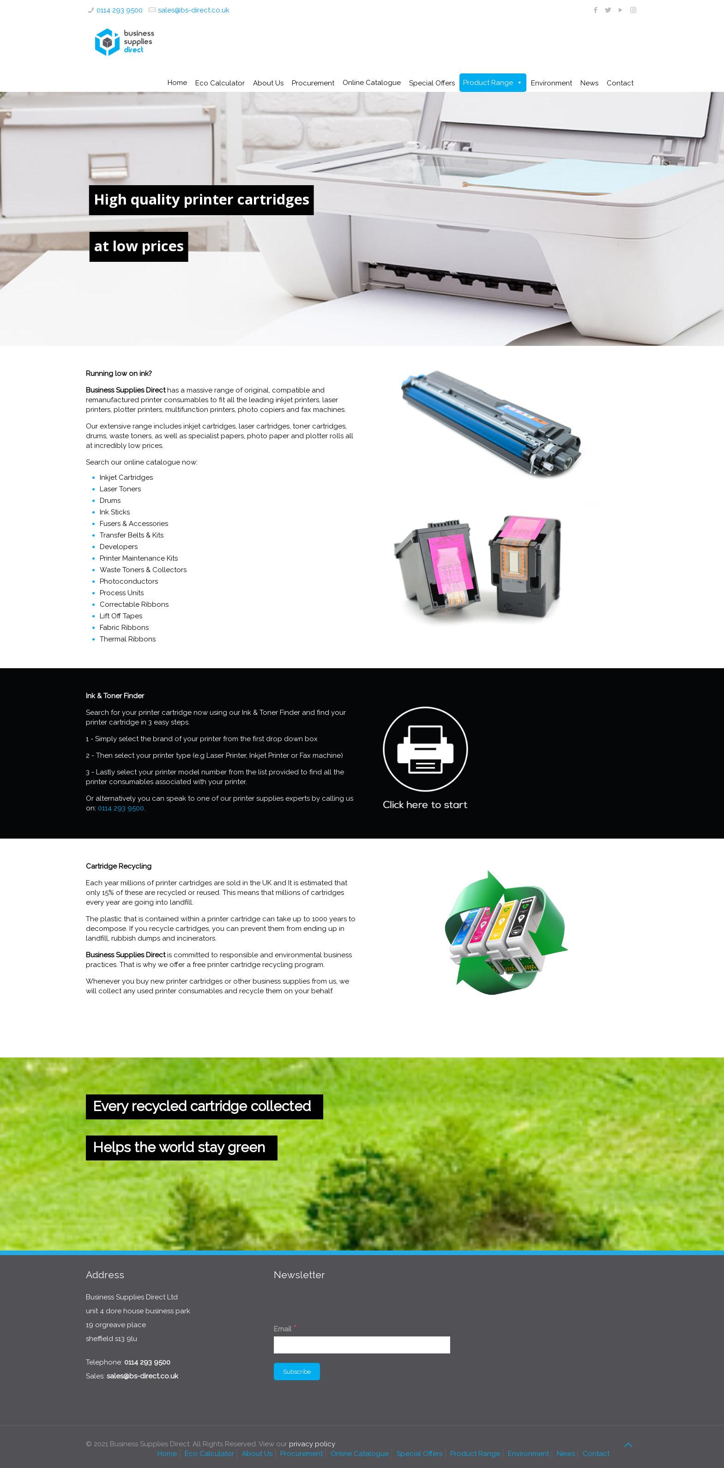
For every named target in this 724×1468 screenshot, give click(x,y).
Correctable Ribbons (134, 604)
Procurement (301, 1454)
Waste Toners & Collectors (143, 570)
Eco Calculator (209, 1454)
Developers (119, 547)
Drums (110, 500)
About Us (257, 1454)
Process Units (122, 593)
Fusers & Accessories (134, 524)
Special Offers (419, 1454)
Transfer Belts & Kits (131, 535)
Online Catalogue (372, 83)
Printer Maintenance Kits (139, 558)
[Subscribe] (297, 1371)
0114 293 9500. (121, 808)
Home (177, 83)
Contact (596, 1454)
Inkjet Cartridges (126, 477)
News (566, 1454)
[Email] (362, 1344)
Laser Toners (120, 489)
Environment (528, 1454)
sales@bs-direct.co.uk (193, 10)
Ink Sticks (115, 512)
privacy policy (312, 1444)
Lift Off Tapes (121, 616)
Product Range (488, 83)
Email (285, 1328)
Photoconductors (129, 581)
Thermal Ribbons (128, 639)
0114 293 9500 (120, 10)
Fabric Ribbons (124, 627)
